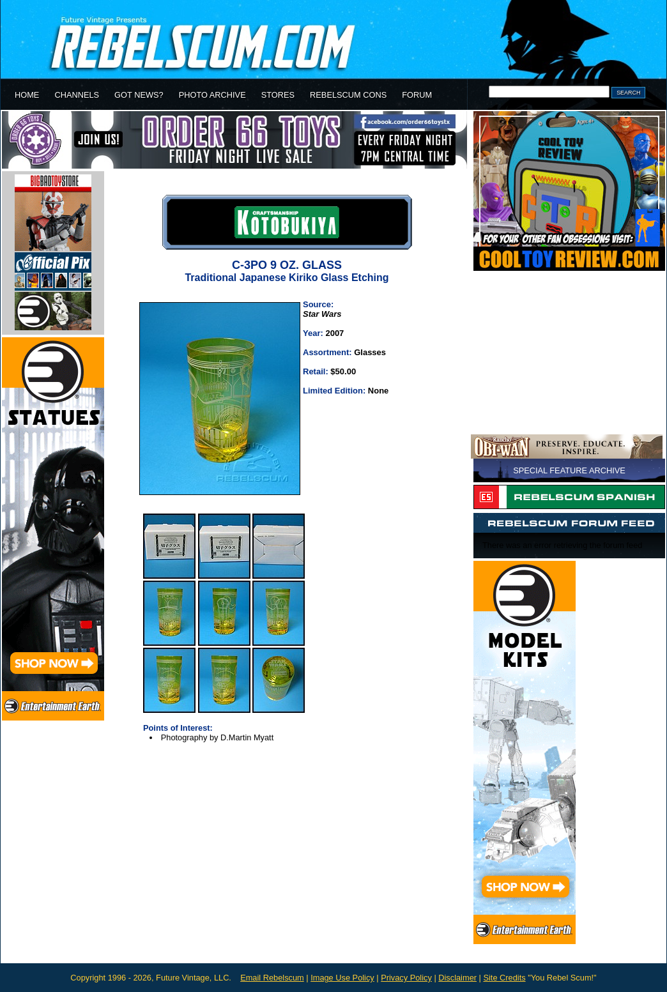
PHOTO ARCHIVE (212, 95)
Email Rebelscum (272, 977)
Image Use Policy (342, 977)
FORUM (417, 95)
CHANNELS (76, 95)
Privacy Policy (406, 977)
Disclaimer (457, 977)
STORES (278, 95)
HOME (27, 95)
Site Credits (504, 977)
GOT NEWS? (139, 95)
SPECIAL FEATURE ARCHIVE (569, 470)
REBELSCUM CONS (348, 95)
